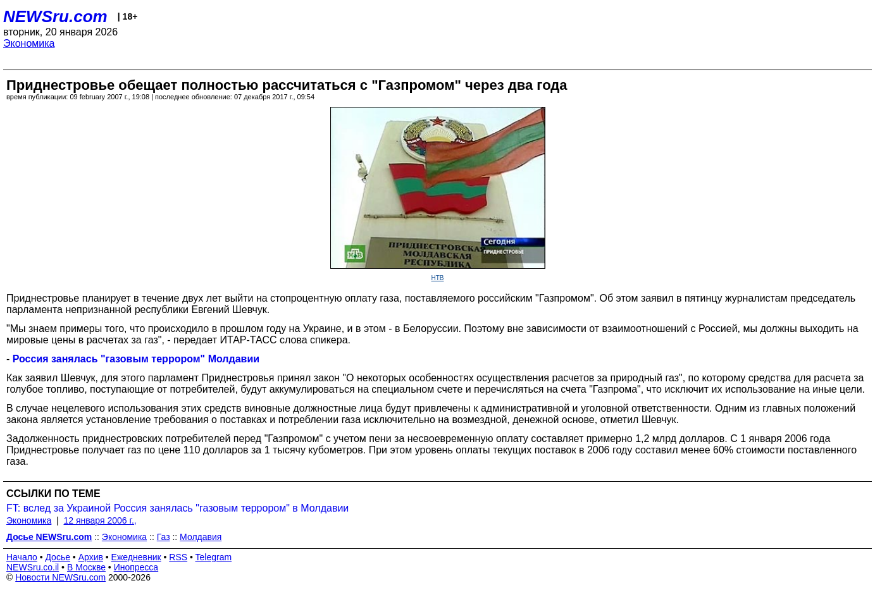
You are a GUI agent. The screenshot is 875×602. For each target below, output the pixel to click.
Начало (21, 557)
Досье (57, 557)
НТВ (437, 277)
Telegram (213, 557)
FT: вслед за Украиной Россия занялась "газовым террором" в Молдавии (177, 508)
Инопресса (136, 567)
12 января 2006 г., (100, 520)
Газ (163, 537)
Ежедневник (136, 557)
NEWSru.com (55, 16)
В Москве (86, 567)
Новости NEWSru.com (60, 577)
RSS (178, 557)
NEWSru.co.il (32, 567)
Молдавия (200, 537)
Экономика (29, 43)
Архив (90, 557)
